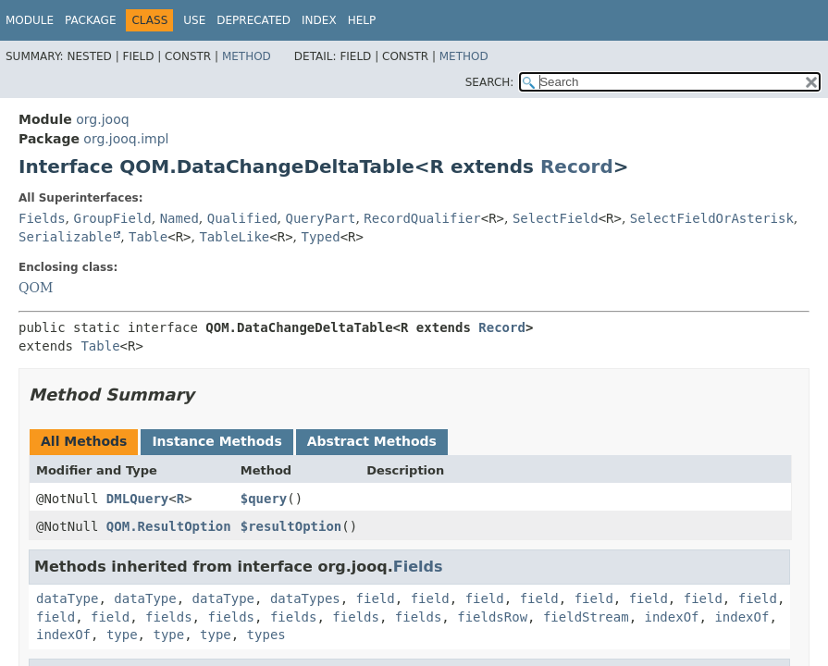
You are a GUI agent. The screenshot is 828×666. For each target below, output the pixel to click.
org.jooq (102, 119)
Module (30, 20)
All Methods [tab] (84, 441)
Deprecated (253, 20)
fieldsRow (492, 617)
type (122, 634)
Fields (42, 218)
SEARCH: (489, 82)
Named (179, 218)
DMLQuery (137, 498)
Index (319, 20)
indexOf (672, 617)
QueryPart (321, 218)
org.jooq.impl (125, 138)
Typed (320, 236)
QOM (36, 287)
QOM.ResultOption (168, 526)
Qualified (242, 218)
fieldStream (586, 617)
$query (264, 498)
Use (194, 20)
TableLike (234, 236)
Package (90, 20)
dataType (67, 598)
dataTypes (305, 598)
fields (168, 617)
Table (148, 236)
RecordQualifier (422, 218)
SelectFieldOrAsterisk (712, 218)
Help (362, 20)
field (375, 598)
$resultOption (291, 526)
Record (576, 166)
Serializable (65, 236)
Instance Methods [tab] (216, 441)
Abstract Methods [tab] (372, 441)
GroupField (112, 218)
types (266, 634)
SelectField (556, 218)
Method (246, 56)
